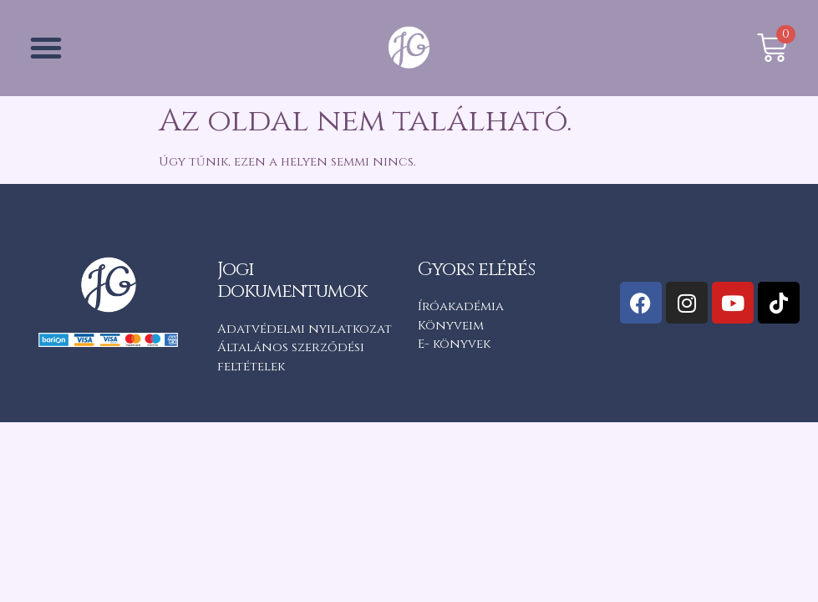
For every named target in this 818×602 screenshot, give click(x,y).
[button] (46, 48)
